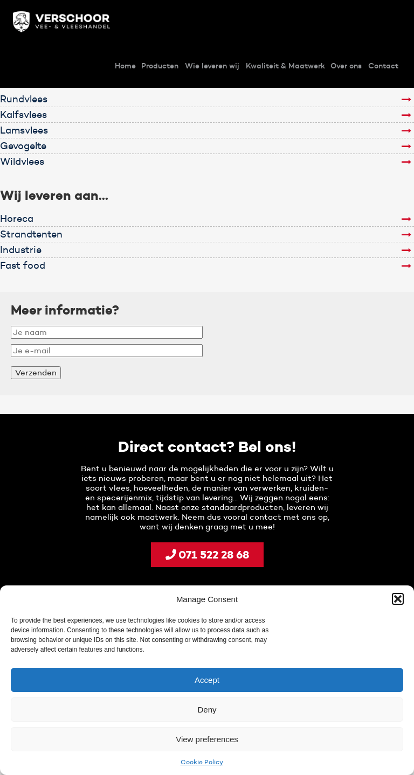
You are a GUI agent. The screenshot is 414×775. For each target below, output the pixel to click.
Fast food (22, 265)
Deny (206, 709)
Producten (159, 66)
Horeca (16, 219)
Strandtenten (31, 234)
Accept (207, 680)
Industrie (21, 250)
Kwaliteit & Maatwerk (285, 66)
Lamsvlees (24, 130)
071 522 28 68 (207, 555)
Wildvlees (22, 161)
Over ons (346, 66)
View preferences (207, 739)
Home (125, 66)
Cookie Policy (202, 762)
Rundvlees (23, 99)
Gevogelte (23, 146)
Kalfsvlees (23, 115)
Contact (383, 66)
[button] (397, 599)
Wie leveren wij (212, 66)
